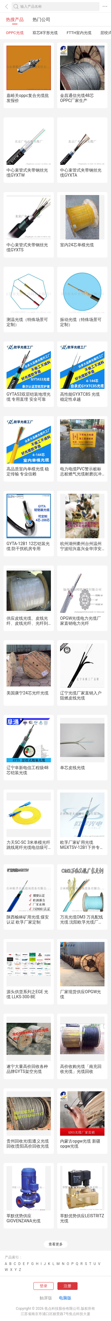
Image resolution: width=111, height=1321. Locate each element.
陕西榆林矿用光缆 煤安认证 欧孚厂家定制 (28, 919)
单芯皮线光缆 (72, 767)
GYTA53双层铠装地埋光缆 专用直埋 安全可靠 (29, 397)
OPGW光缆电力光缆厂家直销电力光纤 (80, 621)
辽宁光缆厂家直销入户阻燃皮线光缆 (81, 695)
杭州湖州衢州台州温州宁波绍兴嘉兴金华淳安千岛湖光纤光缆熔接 (81, 548)
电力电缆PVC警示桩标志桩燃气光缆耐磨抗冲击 (81, 474)
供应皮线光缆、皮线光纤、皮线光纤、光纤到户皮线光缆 (27, 623)
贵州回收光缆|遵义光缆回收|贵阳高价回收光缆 (28, 1144)
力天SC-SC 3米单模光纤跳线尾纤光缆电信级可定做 (28, 847)
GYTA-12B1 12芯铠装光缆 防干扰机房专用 (28, 546)
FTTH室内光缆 (79, 33)
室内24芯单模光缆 (77, 244)
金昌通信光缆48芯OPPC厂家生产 (77, 98)
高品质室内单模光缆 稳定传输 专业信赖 (28, 471)
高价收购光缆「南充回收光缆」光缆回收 (81, 1069)
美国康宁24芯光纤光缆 (28, 693)
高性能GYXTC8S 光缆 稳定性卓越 (80, 397)
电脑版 (65, 1298)
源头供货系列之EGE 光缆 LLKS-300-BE (27, 994)
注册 (67, 1286)
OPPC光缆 (15, 33)
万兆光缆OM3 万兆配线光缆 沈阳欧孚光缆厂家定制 (81, 922)
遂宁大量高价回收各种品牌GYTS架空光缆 (27, 1069)
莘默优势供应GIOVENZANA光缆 (24, 1218)
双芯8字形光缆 (45, 33)
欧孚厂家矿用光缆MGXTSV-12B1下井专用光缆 (82, 847)
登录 (43, 1286)
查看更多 (56, 1244)
